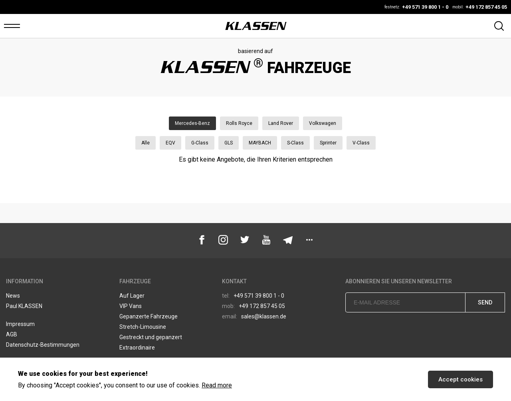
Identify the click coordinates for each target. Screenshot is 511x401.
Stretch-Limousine (142, 327)
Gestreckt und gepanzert (150, 337)
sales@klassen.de (254, 316)
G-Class (199, 143)
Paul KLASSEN (24, 306)
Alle (145, 143)
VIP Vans (130, 306)
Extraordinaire (137, 347)
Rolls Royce (239, 123)
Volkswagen (322, 123)
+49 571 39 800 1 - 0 (253, 295)
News (13, 295)
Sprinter (328, 143)
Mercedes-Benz (192, 123)
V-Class (361, 143)
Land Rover (280, 123)
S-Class (295, 143)
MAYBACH (260, 143)
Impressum (20, 324)
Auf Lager (132, 295)
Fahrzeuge (135, 281)
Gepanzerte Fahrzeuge (148, 316)
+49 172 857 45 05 (253, 306)
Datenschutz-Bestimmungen (42, 345)
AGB (11, 334)
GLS (228, 143)
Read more (217, 385)
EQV (170, 143)
